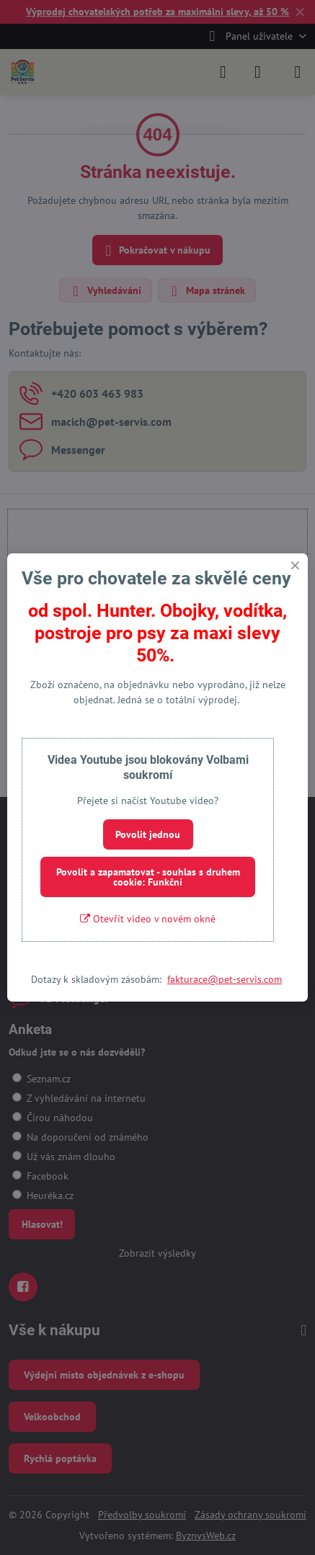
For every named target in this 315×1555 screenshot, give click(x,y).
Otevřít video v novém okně (148, 918)
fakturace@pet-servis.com (224, 979)
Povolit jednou (147, 834)
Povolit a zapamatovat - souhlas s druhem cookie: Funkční (148, 876)
